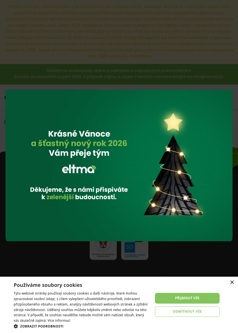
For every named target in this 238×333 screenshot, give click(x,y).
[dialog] (119, 305)
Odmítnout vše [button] (187, 311)
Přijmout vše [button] (187, 298)
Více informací (59, 320)
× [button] (232, 283)
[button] (81, 326)
